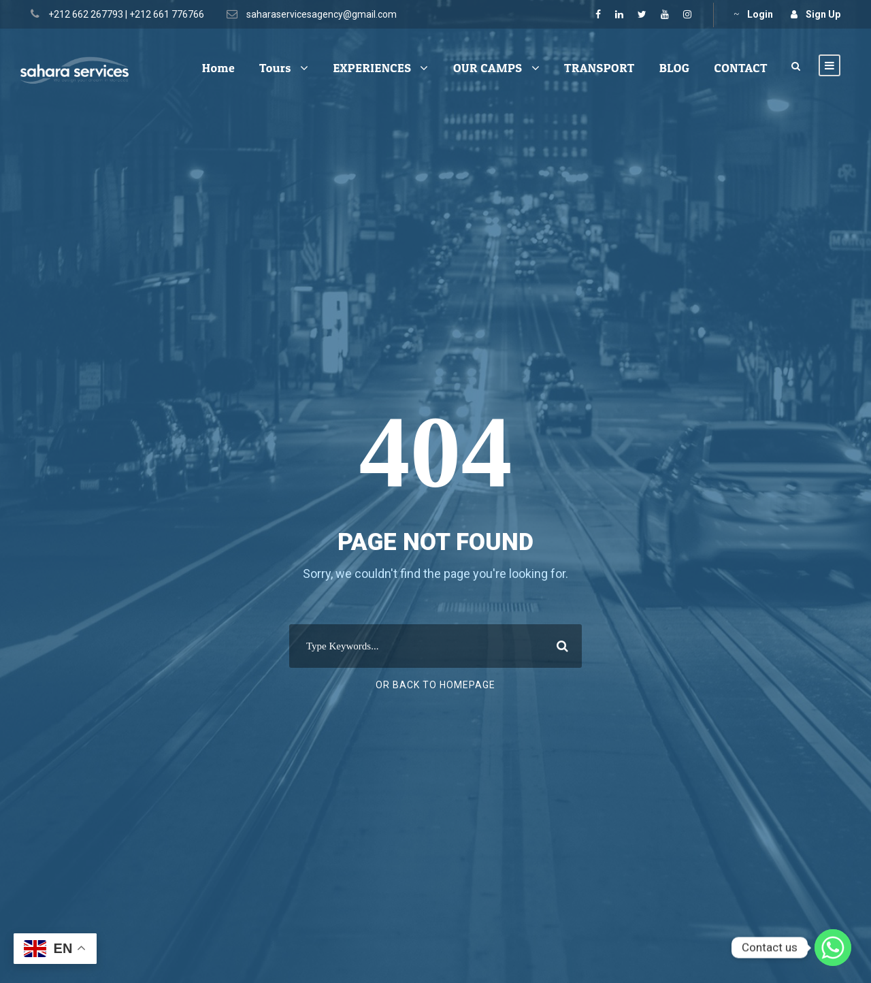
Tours (275, 68)
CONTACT (741, 68)
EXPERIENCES (372, 68)
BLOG (674, 68)
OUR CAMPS (488, 68)
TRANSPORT (599, 68)
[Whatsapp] (833, 947)
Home (218, 68)
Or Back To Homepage (435, 684)
